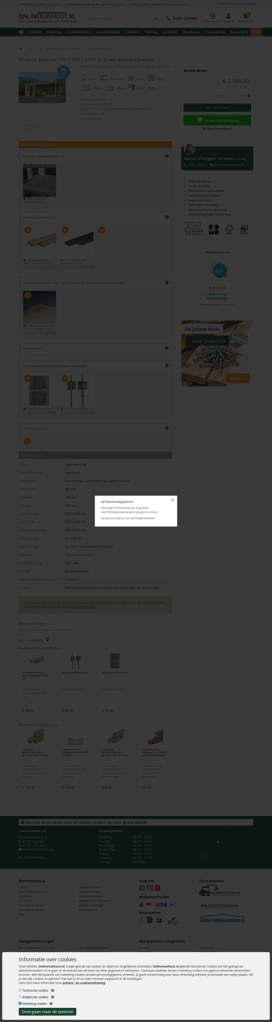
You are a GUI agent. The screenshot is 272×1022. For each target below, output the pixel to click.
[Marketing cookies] (20, 1003)
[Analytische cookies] (20, 996)
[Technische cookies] (20, 990)
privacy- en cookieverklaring (84, 983)
